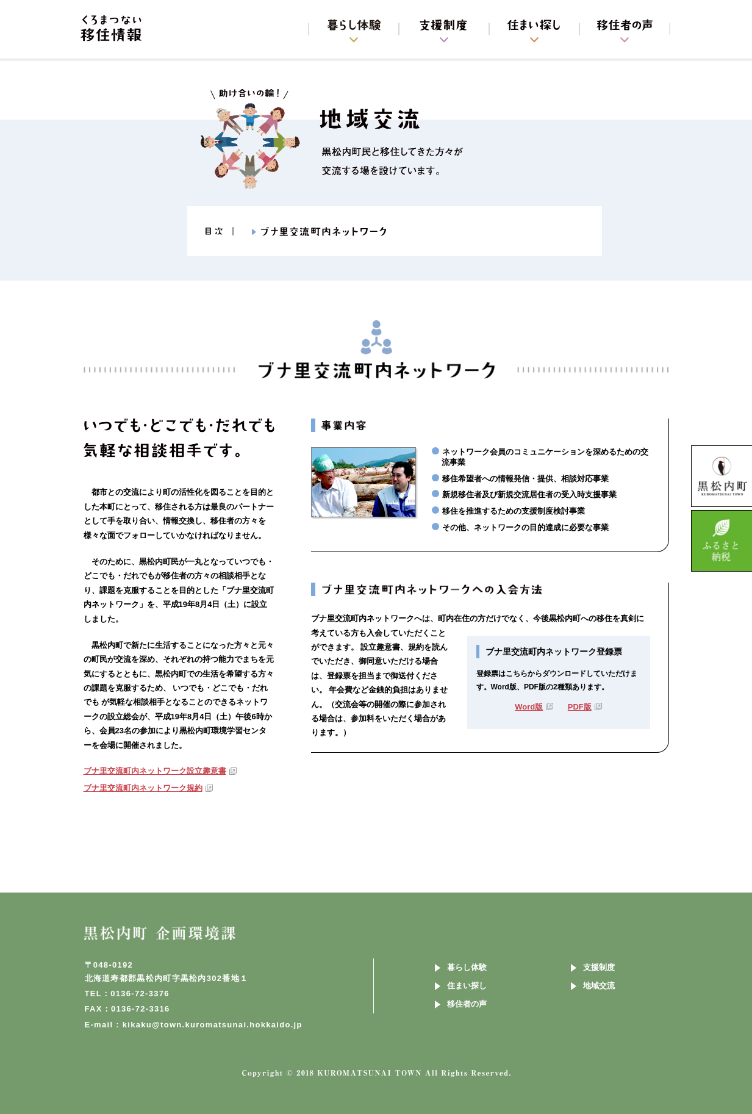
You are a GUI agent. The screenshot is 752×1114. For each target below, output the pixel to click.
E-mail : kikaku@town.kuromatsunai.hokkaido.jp (194, 1024)
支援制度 (599, 967)
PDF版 (580, 706)
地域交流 (599, 985)
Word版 (529, 706)
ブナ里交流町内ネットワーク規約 (143, 787)
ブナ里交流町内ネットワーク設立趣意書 (155, 770)
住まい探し (467, 985)
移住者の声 (467, 1003)
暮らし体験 (467, 967)
